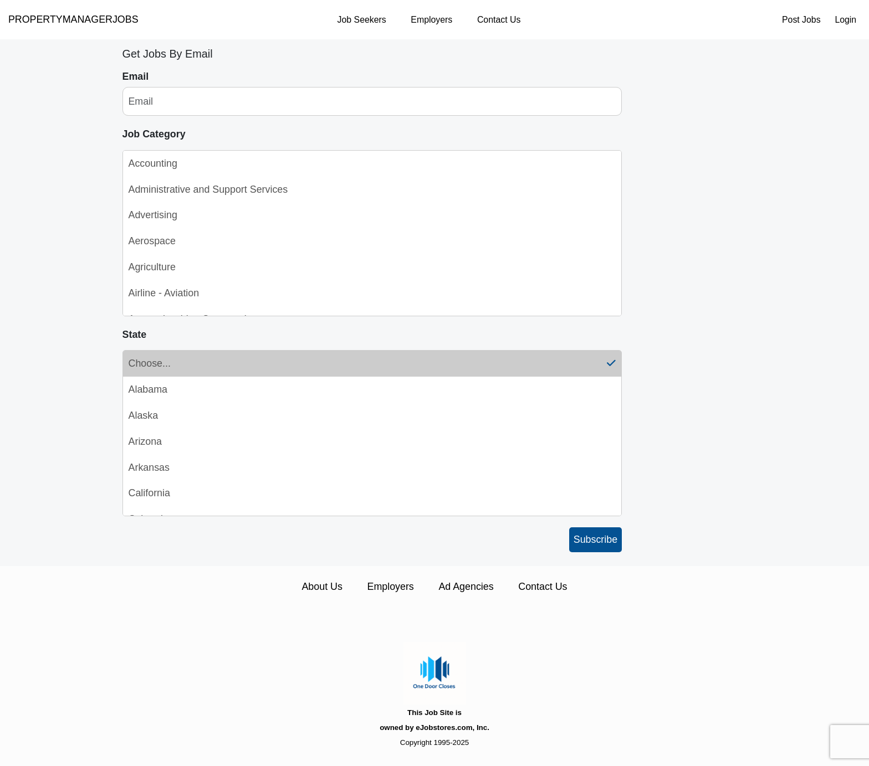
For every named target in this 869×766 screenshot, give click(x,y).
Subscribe (595, 539)
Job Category (154, 134)
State (134, 334)
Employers (431, 19)
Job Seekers (362, 19)
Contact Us (498, 19)
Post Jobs (801, 19)
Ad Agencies (465, 586)
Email (135, 76)
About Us (321, 586)
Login (845, 19)
